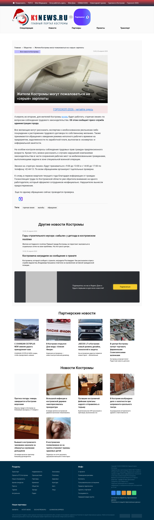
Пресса (14, 486)
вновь (65, 116)
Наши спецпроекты (18, 479)
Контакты (81, 479)
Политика (55, 475)
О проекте (81, 472)
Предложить (21, 3)
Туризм (14, 490)
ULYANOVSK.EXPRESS (56, 510)
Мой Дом (71, 3)
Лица (53, 490)
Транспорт (125, 28)
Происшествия (37, 475)
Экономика (56, 472)
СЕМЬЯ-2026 (83, 3)
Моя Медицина (41, 3)
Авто (53, 486)
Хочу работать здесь (57, 3)
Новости (52, 28)
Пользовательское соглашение (88, 482)
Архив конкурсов (17, 482)
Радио (34, 493)
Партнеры (76, 28)
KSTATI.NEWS (26, 510)
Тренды (34, 490)
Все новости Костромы (29, 52)
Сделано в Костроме (116, 3)
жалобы (41, 208)
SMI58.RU (15, 510)
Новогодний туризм (98, 3)
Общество (28, 48)
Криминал (35, 482)
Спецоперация (26, 28)
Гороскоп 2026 (132, 3)
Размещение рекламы (85, 475)
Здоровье (55, 479)
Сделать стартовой (84, 490)
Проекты (101, 28)
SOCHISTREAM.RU (40, 510)
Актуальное (16, 493)
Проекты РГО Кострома (20, 475)
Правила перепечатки (85, 486)
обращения (52, 208)
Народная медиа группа (86, 497)
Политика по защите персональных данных (125, 502)
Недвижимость (37, 472)
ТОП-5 (30, 3)
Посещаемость (83, 493)
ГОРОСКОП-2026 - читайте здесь (76, 109)
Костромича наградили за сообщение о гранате (49, 255)
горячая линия (28, 208)
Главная (17, 48)
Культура (55, 482)
